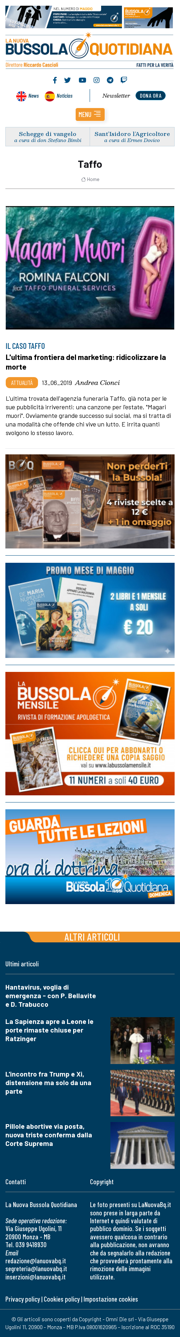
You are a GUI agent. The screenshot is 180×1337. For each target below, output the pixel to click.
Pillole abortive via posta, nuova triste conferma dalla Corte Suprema (48, 1134)
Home (90, 179)
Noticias (64, 95)
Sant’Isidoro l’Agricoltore (132, 133)
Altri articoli (92, 936)
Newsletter (116, 95)
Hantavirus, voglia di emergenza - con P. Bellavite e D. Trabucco (50, 995)
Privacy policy (22, 1299)
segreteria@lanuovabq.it (36, 1268)
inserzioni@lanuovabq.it (35, 1277)
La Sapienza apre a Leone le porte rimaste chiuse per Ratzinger (49, 1030)
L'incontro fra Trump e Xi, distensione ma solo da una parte (48, 1082)
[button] (90, 114)
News (33, 95)
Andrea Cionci (97, 382)
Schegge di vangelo (47, 133)
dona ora (150, 95)
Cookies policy (62, 1299)
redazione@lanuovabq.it (35, 1261)
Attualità (22, 382)
